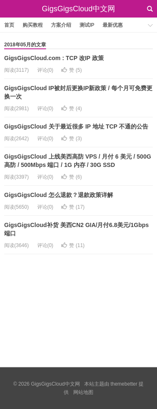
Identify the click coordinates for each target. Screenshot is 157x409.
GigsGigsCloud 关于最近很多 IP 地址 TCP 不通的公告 (76, 126)
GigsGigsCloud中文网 (78, 9)
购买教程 (33, 25)
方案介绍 (61, 25)
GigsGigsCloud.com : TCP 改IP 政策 (54, 58)
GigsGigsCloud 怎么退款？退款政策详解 (58, 195)
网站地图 (83, 392)
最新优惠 (113, 25)
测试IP (87, 25)
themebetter (124, 384)
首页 (9, 25)
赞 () (72, 70)
